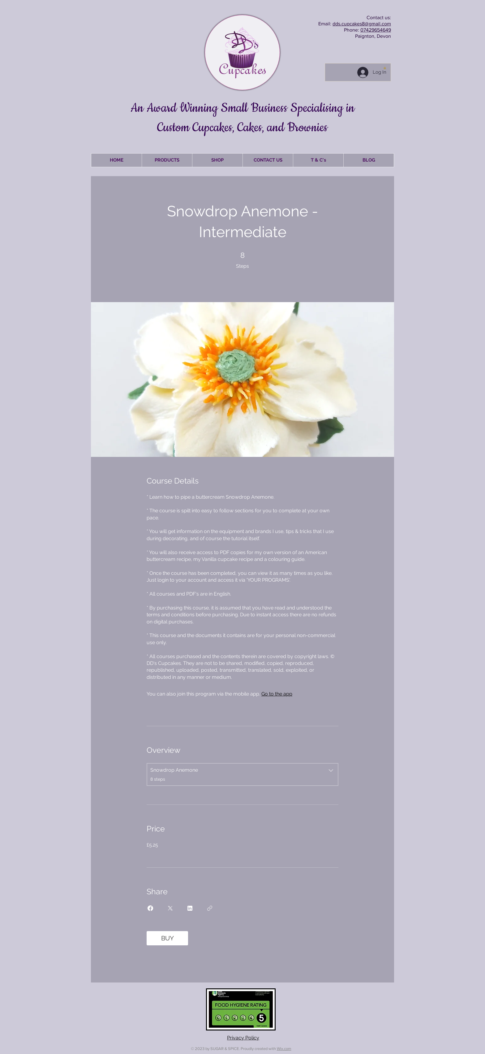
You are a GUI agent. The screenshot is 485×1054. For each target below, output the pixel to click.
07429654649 (375, 30)
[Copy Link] (209, 908)
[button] (385, 67)
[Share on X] (170, 908)
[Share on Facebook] (150, 908)
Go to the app (276, 694)
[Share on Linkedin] (190, 908)
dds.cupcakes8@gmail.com (362, 23)
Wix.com (284, 1048)
